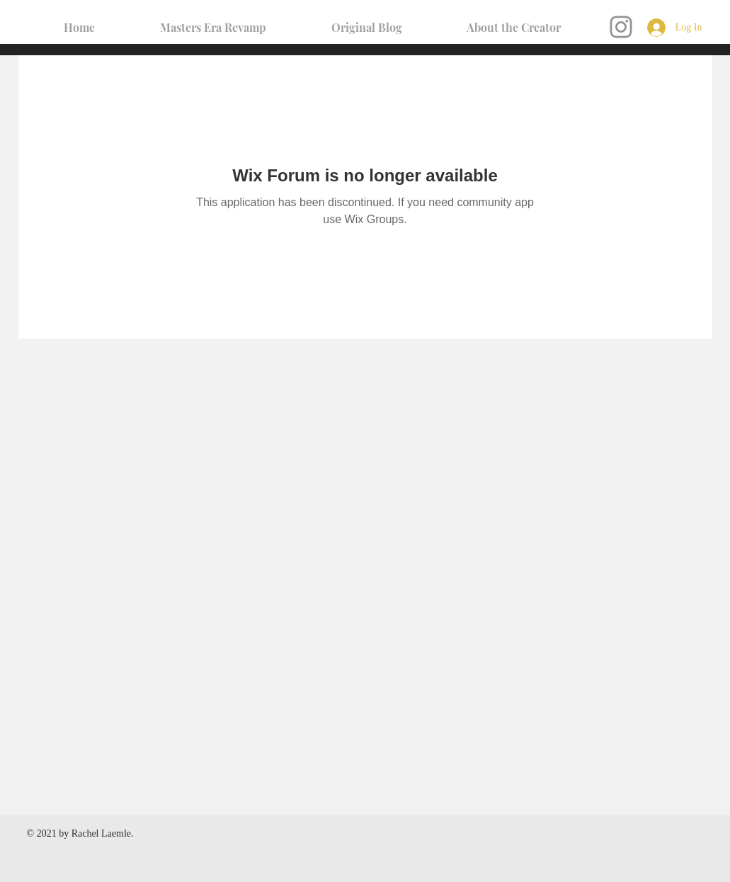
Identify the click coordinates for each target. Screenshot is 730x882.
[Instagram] (621, 27)
